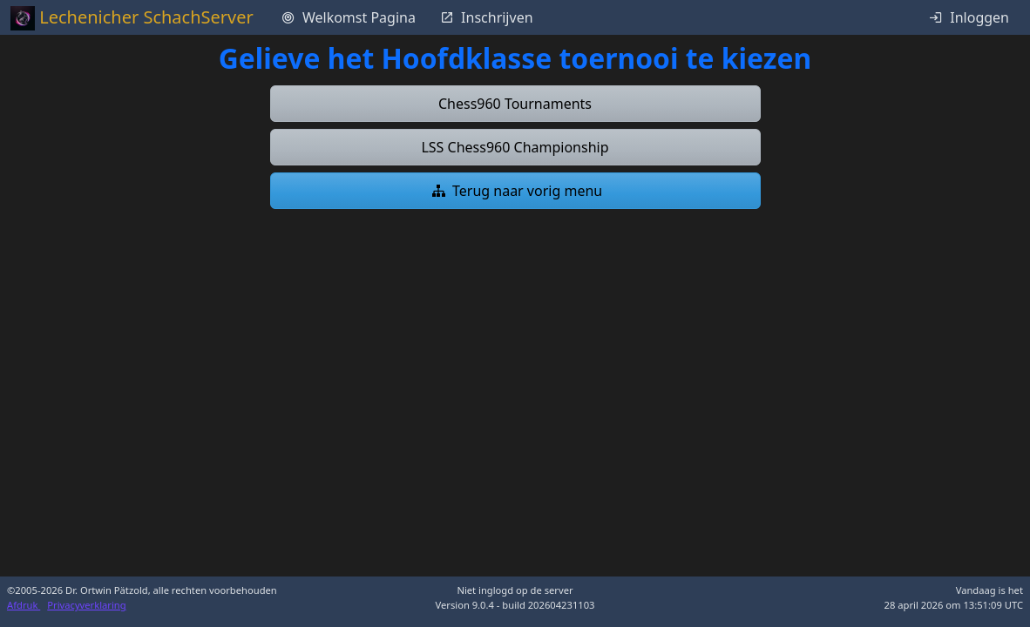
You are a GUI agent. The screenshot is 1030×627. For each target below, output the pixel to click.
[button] (515, 103)
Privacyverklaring (86, 604)
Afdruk (23, 604)
